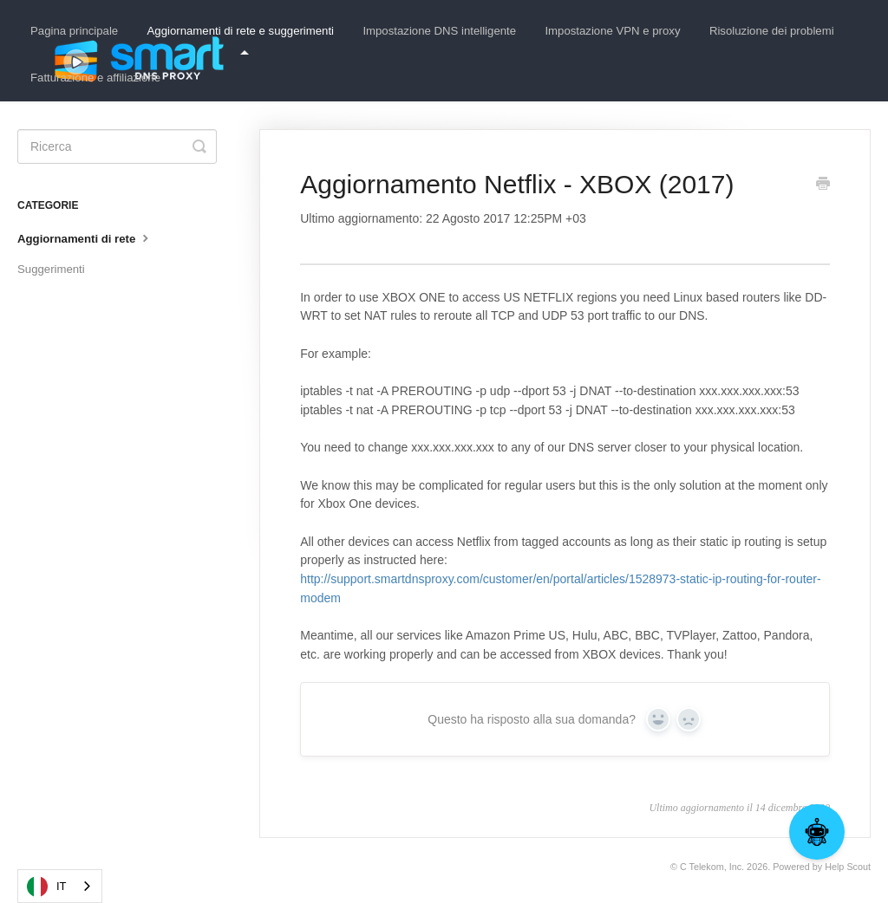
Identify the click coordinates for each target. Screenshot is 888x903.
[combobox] (59, 886)
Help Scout (848, 866)
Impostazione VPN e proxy (612, 30)
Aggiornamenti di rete (85, 237)
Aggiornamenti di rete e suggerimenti (241, 39)
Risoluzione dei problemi (771, 30)
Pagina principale (74, 30)
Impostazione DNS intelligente (439, 30)
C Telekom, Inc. (712, 866)
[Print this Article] (823, 185)
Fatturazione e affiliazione (95, 77)
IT (47, 886)
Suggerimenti (51, 269)
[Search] (117, 146)
